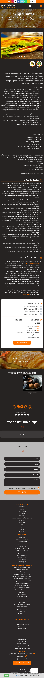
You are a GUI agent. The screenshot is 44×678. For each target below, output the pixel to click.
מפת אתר (22, 529)
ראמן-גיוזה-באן (22, 562)
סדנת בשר (22, 516)
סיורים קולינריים (22, 594)
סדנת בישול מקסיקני (22, 546)
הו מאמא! (22, 637)
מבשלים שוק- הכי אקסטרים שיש (22, 567)
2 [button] (22, 56)
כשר (31, 1)
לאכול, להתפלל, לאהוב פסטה (22, 548)
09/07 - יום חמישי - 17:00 (32, 314)
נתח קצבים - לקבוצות (22, 572)
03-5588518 (20, 656)
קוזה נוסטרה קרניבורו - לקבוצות (22, 579)
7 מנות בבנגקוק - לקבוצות (22, 646)
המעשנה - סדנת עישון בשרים (22, 544)
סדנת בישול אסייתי (22, 626)
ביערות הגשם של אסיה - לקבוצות (22, 588)
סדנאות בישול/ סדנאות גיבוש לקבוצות (22, 518)
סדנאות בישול (22, 511)
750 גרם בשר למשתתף (22, 539)
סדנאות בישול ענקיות (22, 597)
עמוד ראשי (35, 26)
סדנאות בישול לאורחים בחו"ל (22, 590)
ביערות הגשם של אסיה (22, 551)
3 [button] (21, 56)
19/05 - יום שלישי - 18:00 (32, 306)
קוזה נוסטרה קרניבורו (22, 542)
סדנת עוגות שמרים (22, 607)
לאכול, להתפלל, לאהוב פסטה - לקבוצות (22, 576)
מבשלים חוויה (22, 507)
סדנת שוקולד (22, 611)
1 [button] (24, 56)
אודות (22, 509)
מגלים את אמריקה (22, 553)
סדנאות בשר (22, 520)
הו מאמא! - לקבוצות (22, 644)
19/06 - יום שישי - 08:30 (33, 312)
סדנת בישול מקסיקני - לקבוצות (22, 585)
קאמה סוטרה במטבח (22, 641)
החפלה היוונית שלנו (22, 555)
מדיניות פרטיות (22, 531)
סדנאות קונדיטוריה (22, 514)
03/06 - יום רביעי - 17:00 (33, 309)
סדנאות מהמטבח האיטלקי (22, 624)
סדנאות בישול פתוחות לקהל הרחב (23, 26)
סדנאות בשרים (22, 622)
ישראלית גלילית (22, 560)
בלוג (22, 525)
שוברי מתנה (22, 523)
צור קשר (22, 527)
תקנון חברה (26, 294)
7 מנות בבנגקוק (22, 639)
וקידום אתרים (14, 672)
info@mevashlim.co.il (32, 263)
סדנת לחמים (22, 602)
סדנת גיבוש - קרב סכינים (22, 570)
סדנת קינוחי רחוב (22, 613)
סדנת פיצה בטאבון (22, 609)
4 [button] (19, 56)
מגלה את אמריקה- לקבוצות (22, 583)
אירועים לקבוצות (22, 592)
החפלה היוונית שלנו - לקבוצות (22, 574)
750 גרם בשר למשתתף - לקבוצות (22, 581)
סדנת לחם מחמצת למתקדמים (22, 605)
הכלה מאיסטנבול (22, 557)
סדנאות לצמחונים (22, 629)
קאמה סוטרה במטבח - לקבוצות (22, 648)
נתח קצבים (22, 537)
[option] (22, 45)
